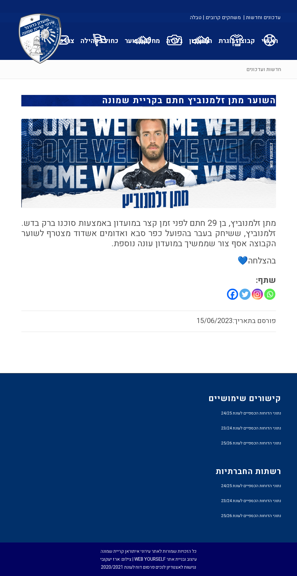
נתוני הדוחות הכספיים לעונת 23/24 (251, 428)
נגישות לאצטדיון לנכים (176, 567)
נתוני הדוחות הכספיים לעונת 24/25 (251, 413)
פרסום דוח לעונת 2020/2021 (128, 567)
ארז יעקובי (110, 559)
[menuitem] (261, 17)
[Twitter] (245, 294)
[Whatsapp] (269, 294)
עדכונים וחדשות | (262, 17)
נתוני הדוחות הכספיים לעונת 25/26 (251, 443)
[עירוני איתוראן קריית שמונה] (40, 39)
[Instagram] (257, 294)
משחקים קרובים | (222, 17)
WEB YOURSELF (150, 559)
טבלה (196, 17)
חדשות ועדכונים (263, 69)
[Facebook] (232, 294)
